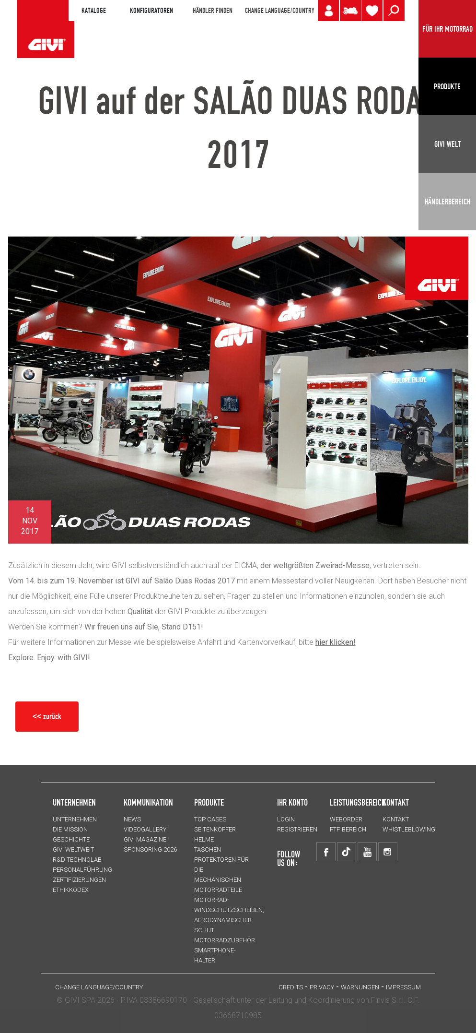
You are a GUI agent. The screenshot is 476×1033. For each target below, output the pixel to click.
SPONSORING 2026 (150, 849)
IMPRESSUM (403, 987)
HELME (204, 839)
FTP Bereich (348, 829)
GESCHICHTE (71, 839)
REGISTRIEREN (297, 829)
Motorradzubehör (224, 940)
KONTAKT (396, 819)
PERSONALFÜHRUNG (82, 869)
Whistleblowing (409, 829)
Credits (291, 987)
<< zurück (47, 716)
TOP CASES (210, 819)
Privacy (322, 987)
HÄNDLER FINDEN (212, 10)
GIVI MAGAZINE (145, 839)
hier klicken (334, 642)
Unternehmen (75, 819)
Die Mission (70, 829)
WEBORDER (346, 819)
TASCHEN (207, 849)
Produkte (209, 802)
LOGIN (286, 819)
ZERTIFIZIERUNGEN (79, 879)
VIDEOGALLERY (145, 829)
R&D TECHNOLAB (77, 859)
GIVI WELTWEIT (73, 849)
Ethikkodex (71, 889)
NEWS (132, 819)
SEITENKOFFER (215, 829)
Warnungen (360, 987)
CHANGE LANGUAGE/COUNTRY (279, 10)
